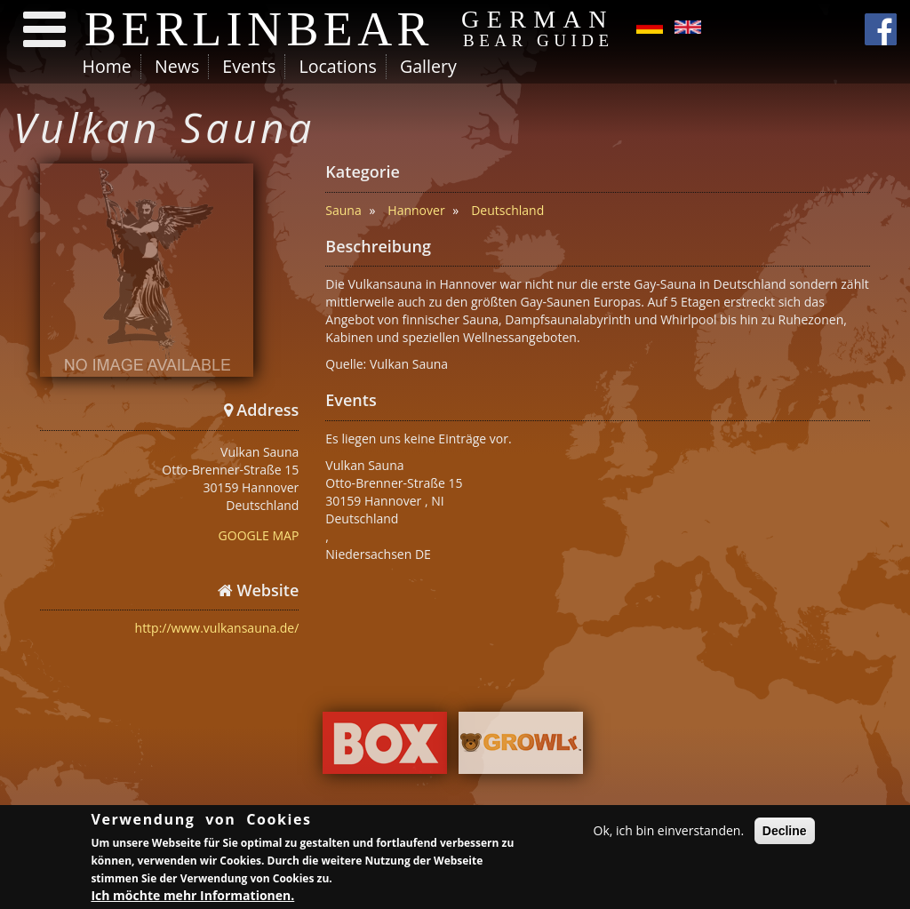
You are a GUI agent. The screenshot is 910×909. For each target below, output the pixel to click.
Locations (337, 66)
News (177, 66)
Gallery (428, 66)
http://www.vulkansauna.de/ (217, 627)
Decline (784, 832)
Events (248, 66)
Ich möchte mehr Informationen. (192, 897)
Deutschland (507, 210)
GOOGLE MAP (259, 535)
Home (107, 66)
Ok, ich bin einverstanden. (669, 832)
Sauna (343, 210)
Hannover (415, 210)
